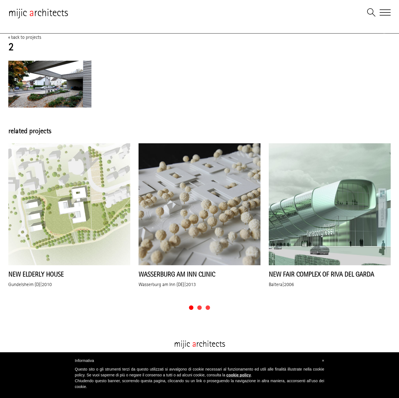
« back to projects (24, 37)
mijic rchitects (38, 12)
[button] (191, 307)
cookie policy (238, 375)
